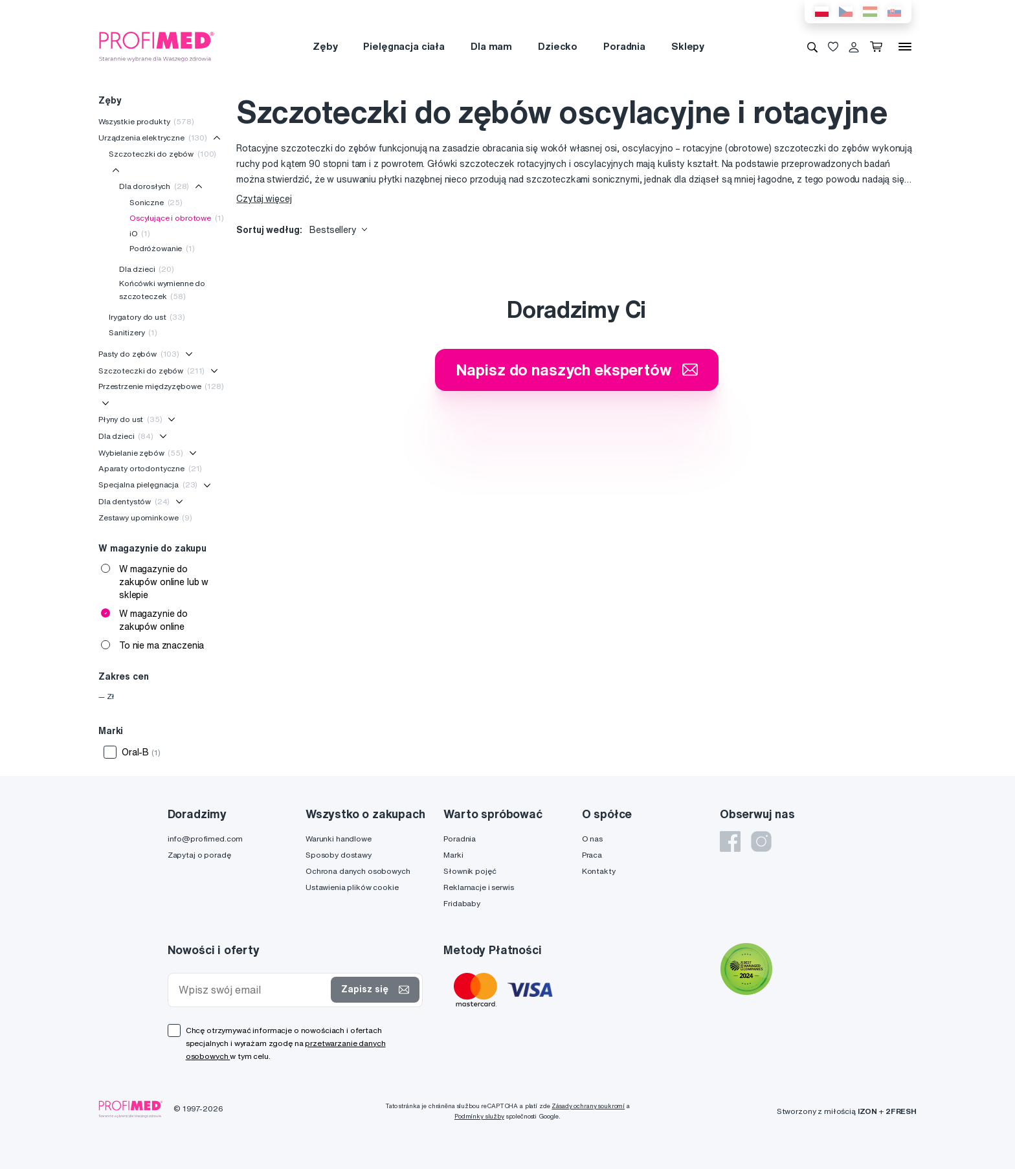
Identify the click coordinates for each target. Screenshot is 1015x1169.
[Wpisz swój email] (252, 990)
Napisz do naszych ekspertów (577, 369)
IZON (867, 1111)
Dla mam (491, 46)
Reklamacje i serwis (478, 887)
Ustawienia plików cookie (352, 887)
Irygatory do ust (147, 317)
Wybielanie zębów (140, 453)
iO (139, 233)
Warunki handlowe (339, 838)
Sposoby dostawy (339, 855)
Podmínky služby (479, 1116)
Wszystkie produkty (146, 121)
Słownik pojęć (469, 871)
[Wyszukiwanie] (812, 46)
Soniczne (156, 202)
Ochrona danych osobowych (358, 871)
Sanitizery (133, 332)
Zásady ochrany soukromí (588, 1106)
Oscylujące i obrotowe (176, 218)
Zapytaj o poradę (199, 855)
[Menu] (905, 46)
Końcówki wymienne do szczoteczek (162, 289)
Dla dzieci (146, 269)
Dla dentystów (134, 501)
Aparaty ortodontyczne (150, 468)
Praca (592, 855)
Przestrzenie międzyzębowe (161, 386)
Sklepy (687, 46)
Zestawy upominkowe (145, 517)
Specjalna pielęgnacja (147, 484)
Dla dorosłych (154, 186)
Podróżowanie (162, 248)
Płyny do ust (130, 419)
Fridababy (461, 903)
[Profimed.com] (156, 45)
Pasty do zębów (138, 354)
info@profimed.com (205, 838)
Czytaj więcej (263, 198)
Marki (453, 855)
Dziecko (557, 46)
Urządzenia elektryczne (152, 137)
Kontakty (599, 871)
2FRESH (901, 1111)
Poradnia (624, 46)
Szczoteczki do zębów (162, 154)
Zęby (325, 46)
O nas (592, 838)
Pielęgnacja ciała (404, 46)
